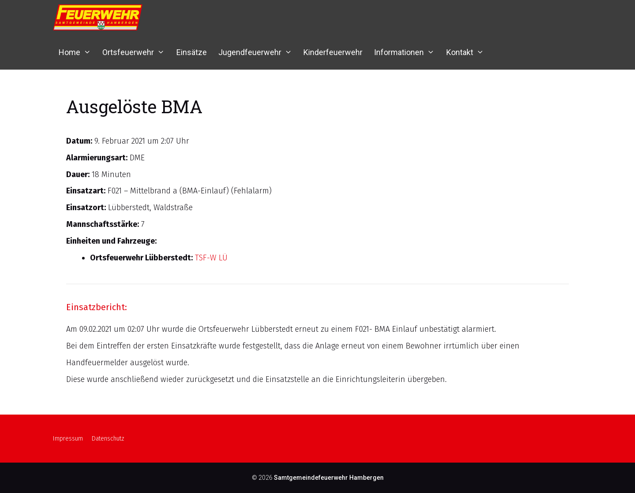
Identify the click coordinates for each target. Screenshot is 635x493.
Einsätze (191, 52)
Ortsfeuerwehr (136, 52)
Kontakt (467, 52)
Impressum (68, 438)
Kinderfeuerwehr (332, 52)
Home (78, 52)
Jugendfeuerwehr (258, 52)
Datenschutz (108, 438)
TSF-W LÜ (211, 258)
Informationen (407, 52)
